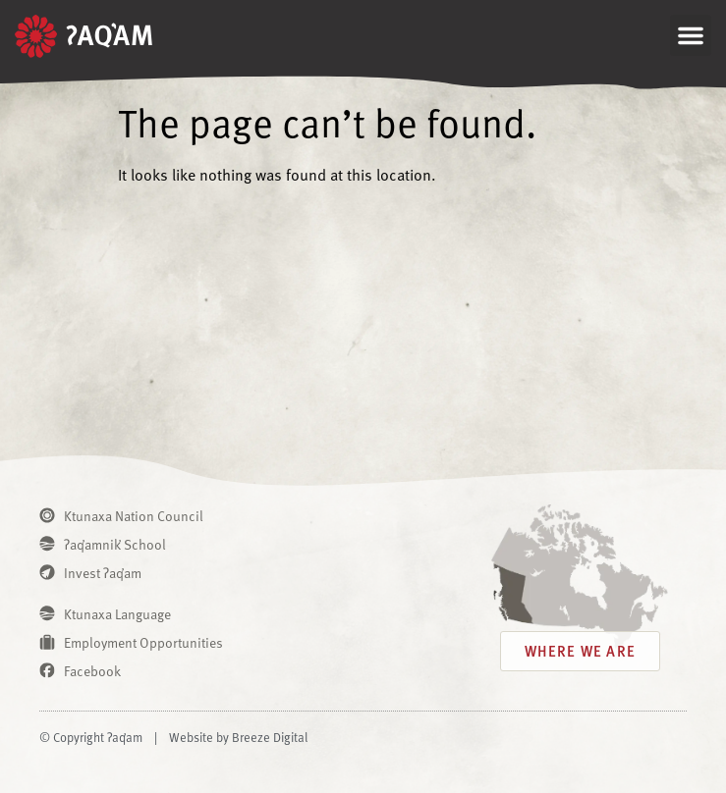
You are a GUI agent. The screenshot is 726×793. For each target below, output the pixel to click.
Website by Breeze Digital (238, 737)
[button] (690, 35)
